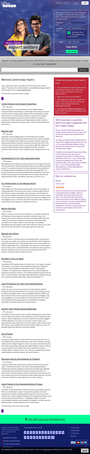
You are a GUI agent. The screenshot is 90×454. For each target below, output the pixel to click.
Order (85, 3)
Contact (76, 3)
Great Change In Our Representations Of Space (22, 384)
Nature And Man (8, 208)
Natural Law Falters (10, 233)
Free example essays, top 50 (33, 427)
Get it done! (71, 51)
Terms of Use (75, 427)
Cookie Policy (75, 433)
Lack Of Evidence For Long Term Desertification (22, 284)
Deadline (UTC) (59, 30)
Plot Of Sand (6, 334)
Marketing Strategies (10, 438)
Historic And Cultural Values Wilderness (18, 309)
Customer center (62, 3)
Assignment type (59, 24)
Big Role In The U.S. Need (12, 259)
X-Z (53, 437)
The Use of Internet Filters (11, 444)
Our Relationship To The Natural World (18, 183)
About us (73, 436)
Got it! (84, 450)
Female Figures (8, 447)
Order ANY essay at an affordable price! (46, 419)
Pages (61, 42)
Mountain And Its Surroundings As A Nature (20, 359)
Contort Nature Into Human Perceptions (18, 104)
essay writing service (24, 90)
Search (83, 70)
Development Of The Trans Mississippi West (20, 158)
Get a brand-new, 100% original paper (69, 109)
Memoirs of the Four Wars (11, 441)
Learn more (47, 449)
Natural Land (7, 131)
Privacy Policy (75, 430)
